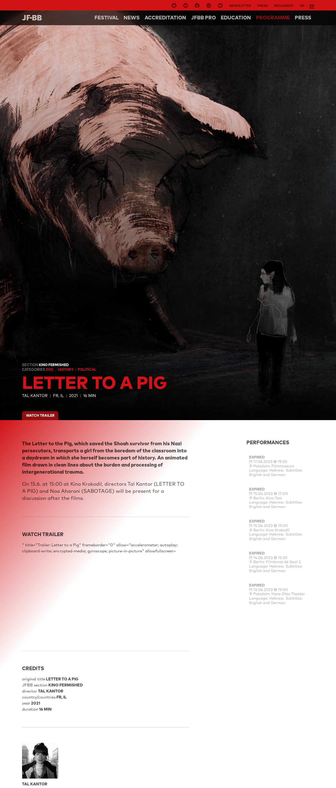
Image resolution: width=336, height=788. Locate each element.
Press (262, 6)
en (311, 6)
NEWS (132, 17)
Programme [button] (273, 17)
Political (87, 369)
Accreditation (165, 17)
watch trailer (40, 415)
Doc (50, 369)
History (66, 369)
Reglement (284, 6)
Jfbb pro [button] (203, 17)
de (302, 6)
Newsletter (240, 6)
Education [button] (236, 17)
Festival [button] (106, 17)
